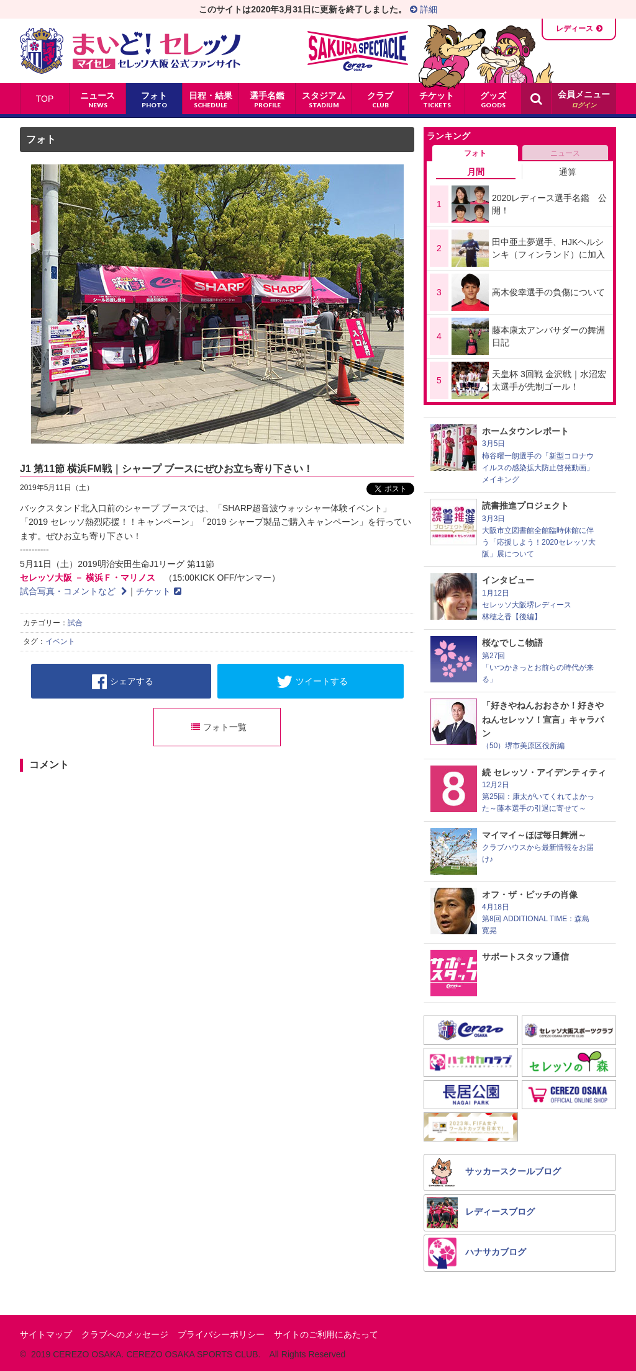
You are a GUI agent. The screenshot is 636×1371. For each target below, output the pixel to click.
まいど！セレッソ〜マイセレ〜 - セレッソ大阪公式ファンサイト (130, 51)
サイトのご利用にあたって (326, 1334)
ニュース (565, 153)
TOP (45, 99)
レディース (574, 28)
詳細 (423, 9)
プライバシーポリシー (221, 1334)
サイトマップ (46, 1334)
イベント (60, 641)
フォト (41, 139)
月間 (475, 172)
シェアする (122, 681)
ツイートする (312, 681)
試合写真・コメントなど (73, 591)
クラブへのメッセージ (124, 1334)
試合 (75, 623)
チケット (158, 591)
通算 (567, 172)
